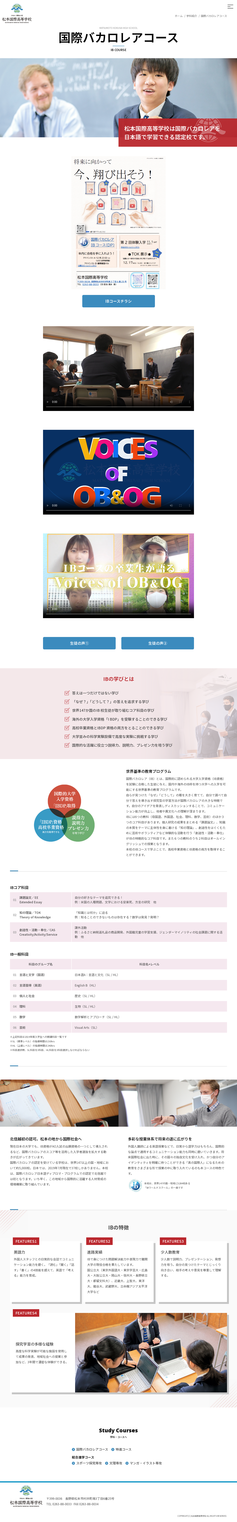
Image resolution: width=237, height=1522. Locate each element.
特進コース (124, 1449)
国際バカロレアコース (92, 1449)
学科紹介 (191, 16)
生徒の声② (157, 637)
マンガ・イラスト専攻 (146, 1463)
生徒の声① (79, 637)
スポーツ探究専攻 (89, 1463)
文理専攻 (115, 1463)
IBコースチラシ (118, 295)
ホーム (179, 16)
